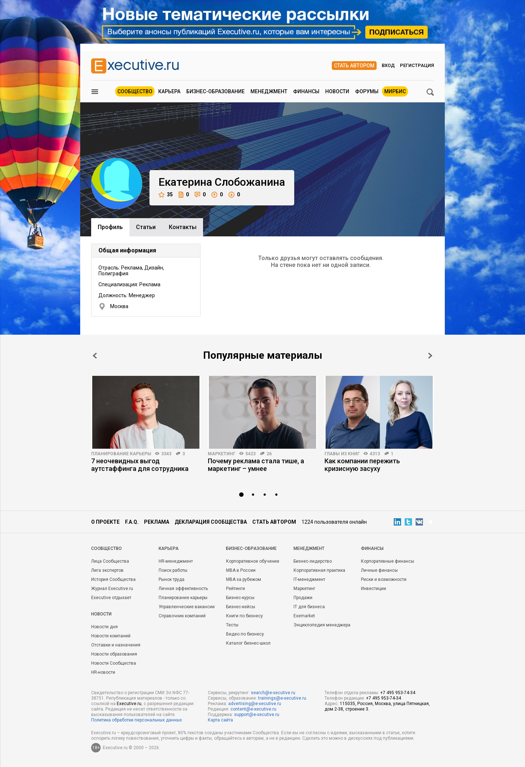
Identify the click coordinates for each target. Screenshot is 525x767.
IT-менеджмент (309, 579)
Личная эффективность (183, 588)
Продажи (302, 597)
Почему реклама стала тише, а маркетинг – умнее (256, 464)
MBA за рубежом (243, 579)
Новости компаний (111, 635)
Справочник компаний (182, 615)
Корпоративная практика (319, 570)
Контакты (183, 227)
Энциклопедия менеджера (321, 625)
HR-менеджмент (176, 561)
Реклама (156, 522)
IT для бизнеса (309, 606)
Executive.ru (129, 703)
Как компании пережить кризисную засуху (362, 464)
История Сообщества (113, 579)
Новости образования (114, 654)
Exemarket (304, 615)
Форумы (366, 91)
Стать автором (354, 65)
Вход (388, 65)
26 (269, 453)
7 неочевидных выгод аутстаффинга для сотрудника (139, 464)
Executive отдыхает (111, 597)
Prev (94, 355)
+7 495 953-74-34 (397, 692)
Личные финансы (379, 570)
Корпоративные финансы (387, 561)
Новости (337, 91)
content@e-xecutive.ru (253, 709)
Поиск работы (173, 570)
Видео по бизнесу (245, 634)
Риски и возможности (384, 579)
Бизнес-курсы (240, 597)
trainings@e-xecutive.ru (282, 698)
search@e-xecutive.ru (273, 692)
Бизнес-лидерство (312, 561)
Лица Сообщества (110, 561)
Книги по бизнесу (244, 615)
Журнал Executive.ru (112, 588)
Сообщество (134, 91)
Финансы (306, 91)
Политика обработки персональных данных (136, 720)
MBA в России (241, 570)
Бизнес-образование (215, 91)
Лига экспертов (107, 570)
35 (166, 194)
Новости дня (104, 626)
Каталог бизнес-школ (248, 643)
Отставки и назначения (115, 645)
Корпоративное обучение (252, 561)
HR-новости (103, 672)
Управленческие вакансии (187, 606)
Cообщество (106, 548)
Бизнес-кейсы (240, 606)
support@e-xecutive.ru (256, 714)
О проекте (105, 522)
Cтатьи (146, 227)
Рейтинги (235, 588)
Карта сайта (220, 720)
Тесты (232, 625)
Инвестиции (373, 588)
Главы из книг (342, 453)
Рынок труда (171, 579)
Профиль (110, 227)
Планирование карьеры (121, 453)
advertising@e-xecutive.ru (254, 703)
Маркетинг (222, 453)
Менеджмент (268, 91)
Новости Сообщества (113, 663)
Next (430, 355)
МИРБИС (395, 91)
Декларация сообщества (211, 522)
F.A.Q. (132, 522)
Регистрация (417, 65)
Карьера (169, 91)
